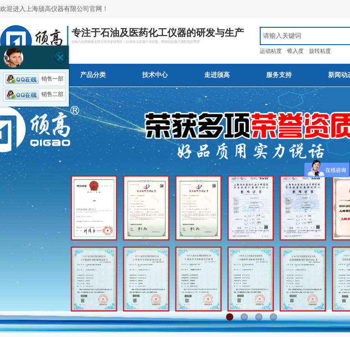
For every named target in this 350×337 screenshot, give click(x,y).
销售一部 (34, 79)
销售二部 (34, 94)
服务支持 (279, 74)
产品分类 (93, 74)
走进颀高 (217, 74)
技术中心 (155, 74)
